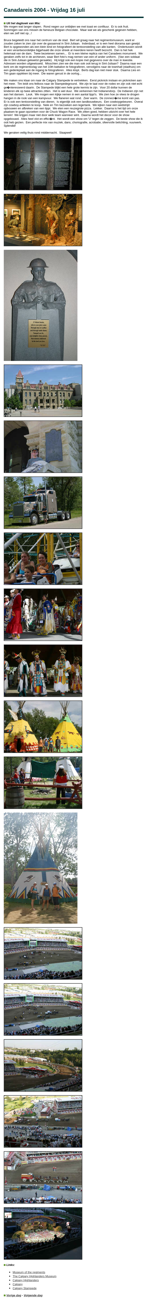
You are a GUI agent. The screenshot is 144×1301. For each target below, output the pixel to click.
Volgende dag (33, 1295)
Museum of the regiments (29, 1272)
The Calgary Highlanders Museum (34, 1276)
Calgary (18, 1284)
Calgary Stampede (25, 1288)
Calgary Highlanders (26, 1280)
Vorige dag (13, 1295)
